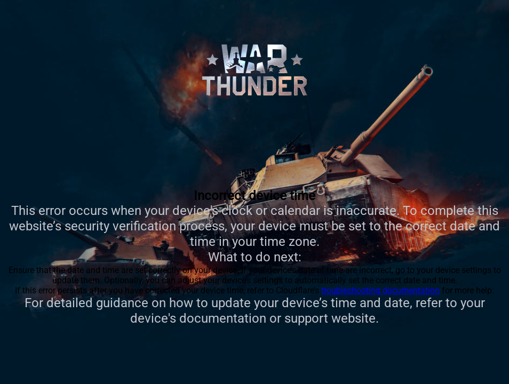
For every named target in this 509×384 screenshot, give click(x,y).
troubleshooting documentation (380, 290)
